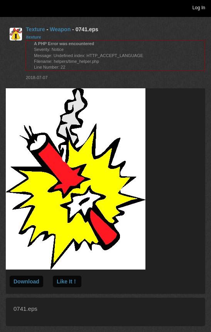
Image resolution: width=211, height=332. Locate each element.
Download (26, 281)
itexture (33, 37)
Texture (35, 29)
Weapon (60, 29)
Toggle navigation (9, 7)
